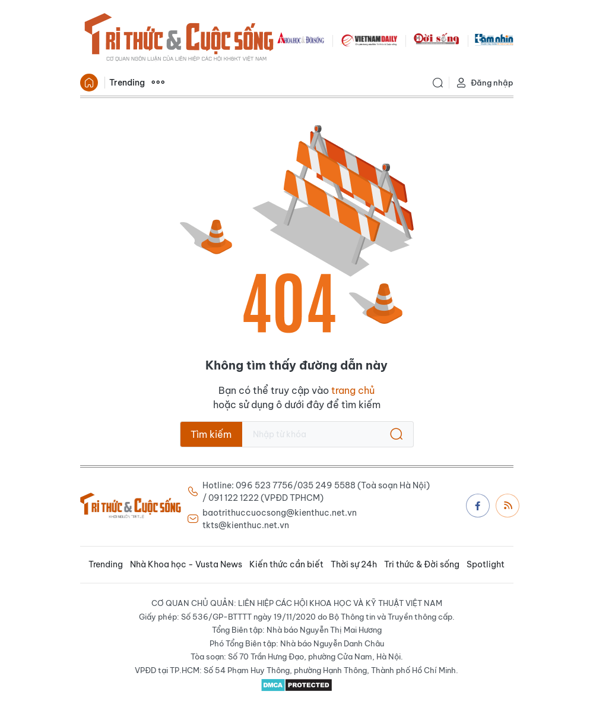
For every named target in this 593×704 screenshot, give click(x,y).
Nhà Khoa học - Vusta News (186, 564)
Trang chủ (89, 82)
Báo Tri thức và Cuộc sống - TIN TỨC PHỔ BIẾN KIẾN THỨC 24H (178, 39)
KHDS (301, 39)
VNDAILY (369, 39)
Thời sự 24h (354, 564)
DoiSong (436, 39)
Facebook (478, 506)
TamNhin (494, 39)
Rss (508, 505)
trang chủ (353, 390)
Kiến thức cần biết (286, 564)
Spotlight (486, 564)
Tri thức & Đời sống (421, 564)
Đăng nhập (484, 83)
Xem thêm (158, 82)
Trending (127, 82)
